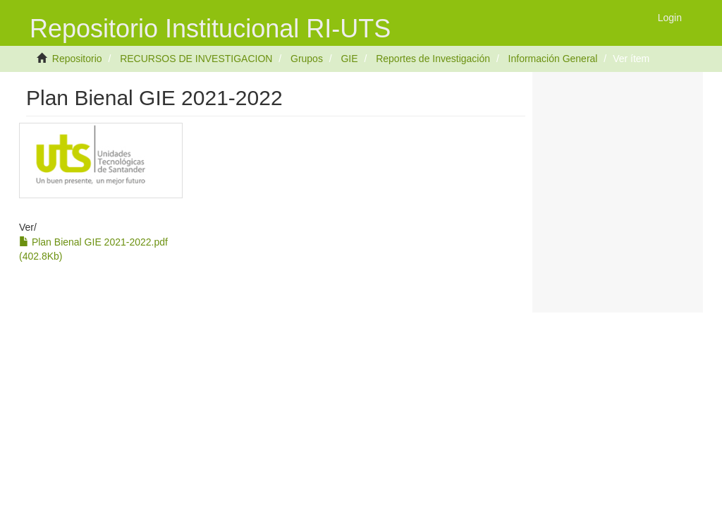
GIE (349, 58)
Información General (553, 58)
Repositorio (77, 58)
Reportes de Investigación (433, 58)
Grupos (306, 58)
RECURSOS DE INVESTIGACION (196, 58)
